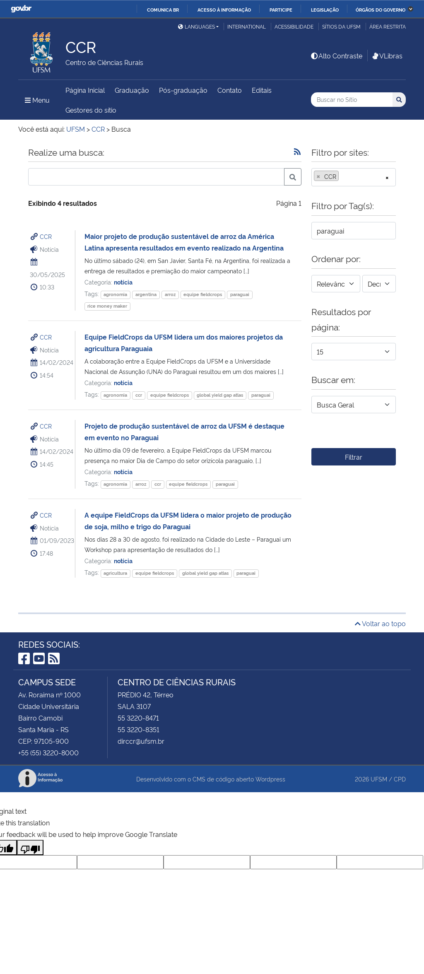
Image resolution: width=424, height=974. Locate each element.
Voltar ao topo (380, 623)
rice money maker (107, 306)
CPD (400, 779)
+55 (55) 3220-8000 (48, 752)
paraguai (239, 294)
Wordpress (270, 779)
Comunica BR (163, 9)
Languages (196, 26)
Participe (281, 9)
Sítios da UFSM (341, 26)
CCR (46, 236)
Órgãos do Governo (380, 9)
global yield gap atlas (220, 395)
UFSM (379, 779)
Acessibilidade (294, 26)
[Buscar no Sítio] (352, 99)
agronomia (115, 294)
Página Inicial (85, 89)
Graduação (132, 89)
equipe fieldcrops (202, 294)
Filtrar (353, 456)
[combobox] (353, 177)
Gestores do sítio (90, 109)
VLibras (386, 55)
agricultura (115, 573)
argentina (146, 294)
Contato (229, 89)
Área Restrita (387, 26)
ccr (138, 395)
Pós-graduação (183, 89)
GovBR (21, 9)
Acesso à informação (224, 9)
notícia (123, 282)
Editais (262, 89)
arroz (170, 294)
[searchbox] (343, 176)
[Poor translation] (30, 847)
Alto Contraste (336, 55)
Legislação (325, 9)
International (246, 26)
